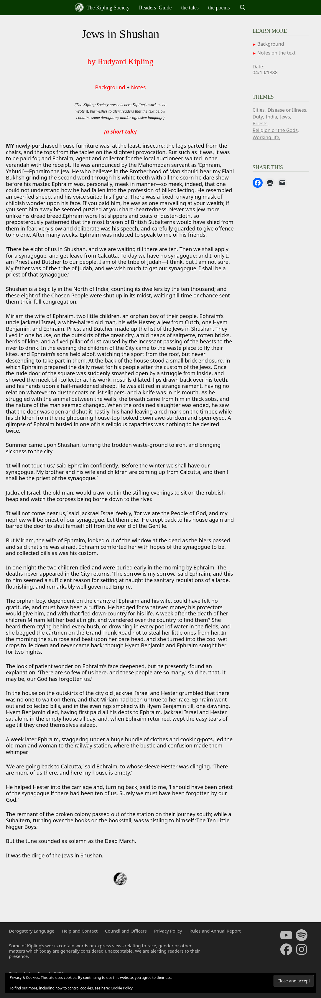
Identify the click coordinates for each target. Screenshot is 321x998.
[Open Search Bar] (243, 7)
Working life (266, 137)
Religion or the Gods (275, 130)
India (271, 116)
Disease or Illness (287, 110)
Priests (260, 123)
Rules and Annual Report (215, 931)
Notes (138, 87)
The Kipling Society (102, 7)
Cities (259, 110)
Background (110, 87)
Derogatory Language (31, 931)
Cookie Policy (122, 988)
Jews (285, 116)
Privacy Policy (168, 931)
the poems (219, 8)
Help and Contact (80, 931)
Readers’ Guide (155, 8)
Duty (258, 116)
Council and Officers (126, 931)
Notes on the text (276, 53)
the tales (190, 8)
